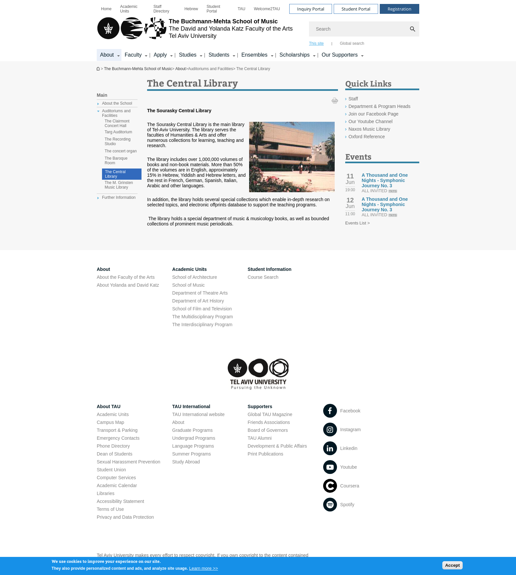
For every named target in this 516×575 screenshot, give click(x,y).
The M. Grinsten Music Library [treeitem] (119, 185)
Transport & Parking (117, 430)
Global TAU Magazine (270, 414)
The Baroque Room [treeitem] (116, 160)
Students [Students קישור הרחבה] (219, 55)
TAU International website (198, 414)
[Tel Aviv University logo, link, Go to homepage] (195, 31)
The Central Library (115, 174)
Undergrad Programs (193, 438)
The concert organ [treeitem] (121, 151)
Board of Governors (268, 430)
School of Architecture (194, 277)
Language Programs (193, 446)
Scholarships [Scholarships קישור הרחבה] (294, 55)
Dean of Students (114, 454)
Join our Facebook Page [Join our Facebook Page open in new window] (373, 114)
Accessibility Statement (120, 501)
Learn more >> (203, 569)
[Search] (364, 29)
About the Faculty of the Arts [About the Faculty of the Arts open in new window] (126, 277)
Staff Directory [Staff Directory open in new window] (161, 8)
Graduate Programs (192, 430)
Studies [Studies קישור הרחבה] (187, 55)
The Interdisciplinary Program (202, 324)
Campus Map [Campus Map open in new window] (110, 422)
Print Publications (265, 454)
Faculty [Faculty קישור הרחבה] (133, 55)
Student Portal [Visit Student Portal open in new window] (356, 9)
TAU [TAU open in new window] (241, 9)
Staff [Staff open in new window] (353, 98)
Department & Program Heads (379, 106)
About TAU (108, 406)
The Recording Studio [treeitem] (118, 141)
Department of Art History (198, 300)
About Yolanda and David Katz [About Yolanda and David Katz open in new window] (128, 285)
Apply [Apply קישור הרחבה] (160, 55)
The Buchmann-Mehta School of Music (99, 68)
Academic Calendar (117, 485)
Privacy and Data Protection (125, 517)
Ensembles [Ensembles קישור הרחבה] (255, 55)
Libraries (106, 493)
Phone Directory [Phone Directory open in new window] (113, 446)
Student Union (111, 469)
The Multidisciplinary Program (202, 316)
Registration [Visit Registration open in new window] (399, 9)
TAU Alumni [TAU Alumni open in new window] (260, 438)
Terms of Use (110, 509)
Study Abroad (186, 461)
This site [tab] (316, 43)
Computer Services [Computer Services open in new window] (116, 477)
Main (102, 95)
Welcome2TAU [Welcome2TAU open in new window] (267, 9)
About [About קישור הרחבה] (107, 55)
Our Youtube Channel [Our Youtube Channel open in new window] (370, 121)
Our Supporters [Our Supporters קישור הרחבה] (340, 55)
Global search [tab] (352, 43)
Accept (452, 566)
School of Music (188, 285)
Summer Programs (191, 454)
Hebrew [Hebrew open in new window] (191, 9)
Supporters (260, 406)
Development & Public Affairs (277, 446)
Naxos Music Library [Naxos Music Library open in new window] (369, 129)
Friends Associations (269, 422)
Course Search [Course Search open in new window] (263, 277)
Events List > (357, 223)
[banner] (258, 30)
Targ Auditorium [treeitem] (118, 132)
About (180, 68)
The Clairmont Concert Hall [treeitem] (117, 123)
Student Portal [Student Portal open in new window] (213, 8)
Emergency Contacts (118, 438)
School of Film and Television (202, 308)
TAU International (191, 406)
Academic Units (129, 8)
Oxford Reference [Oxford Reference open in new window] (366, 136)
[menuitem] (106, 8)
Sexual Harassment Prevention (128, 461)
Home (106, 9)
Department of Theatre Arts (200, 293)
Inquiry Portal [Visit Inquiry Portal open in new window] (310, 9)
